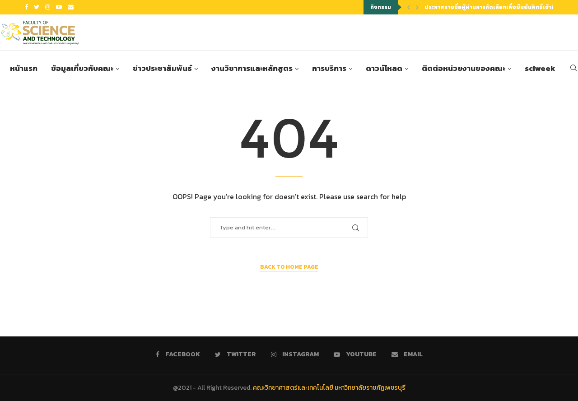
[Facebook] (26, 7)
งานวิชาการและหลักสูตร (252, 69)
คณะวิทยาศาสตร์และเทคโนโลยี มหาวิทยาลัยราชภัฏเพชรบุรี (329, 387)
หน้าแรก (23, 69)
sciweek (540, 69)
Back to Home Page (289, 267)
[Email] (71, 7)
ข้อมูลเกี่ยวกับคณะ (82, 69)
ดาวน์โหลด (384, 69)
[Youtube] (59, 7)
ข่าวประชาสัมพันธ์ (162, 69)
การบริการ (329, 69)
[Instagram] (47, 7)
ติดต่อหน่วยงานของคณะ (463, 69)
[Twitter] (36, 7)
